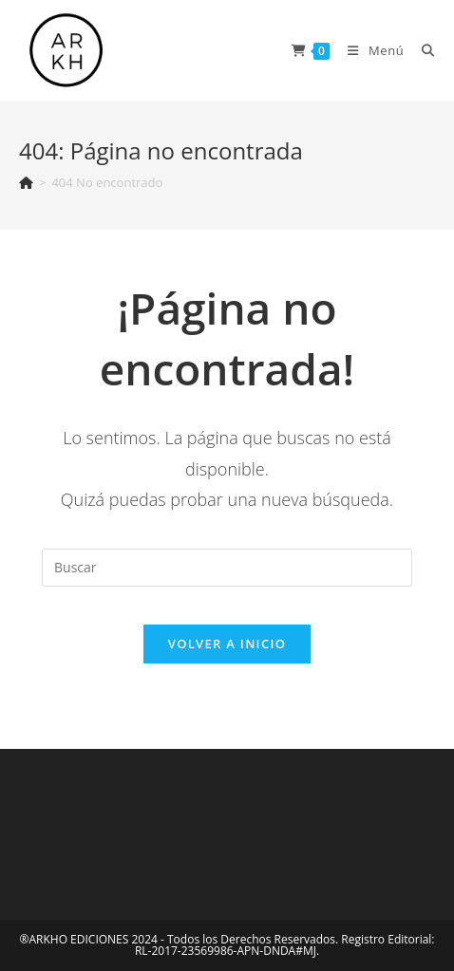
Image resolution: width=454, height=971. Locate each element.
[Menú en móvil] (370, 50)
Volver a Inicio (227, 643)
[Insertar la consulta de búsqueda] (227, 568)
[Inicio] (26, 182)
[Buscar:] (421, 50)
